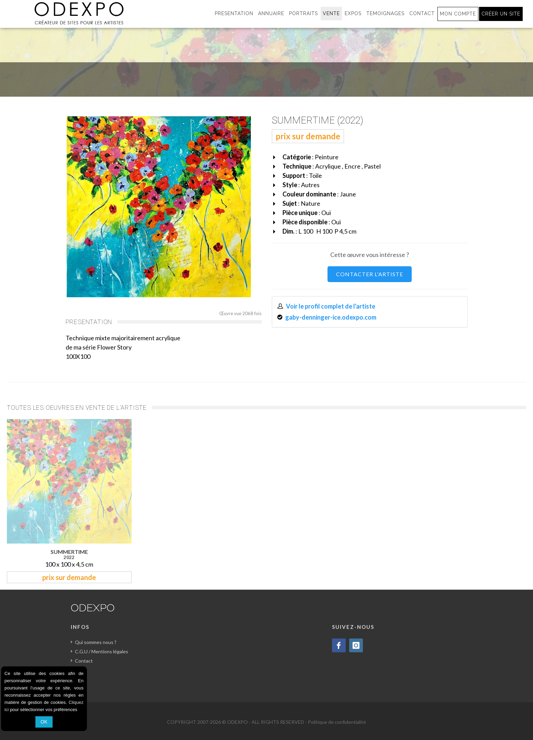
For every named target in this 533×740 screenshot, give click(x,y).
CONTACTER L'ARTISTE (369, 274)
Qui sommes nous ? (95, 642)
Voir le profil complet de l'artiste (330, 306)
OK (44, 722)
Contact (84, 661)
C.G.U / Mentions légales (101, 651)
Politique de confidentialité (337, 722)
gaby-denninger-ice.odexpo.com (330, 317)
